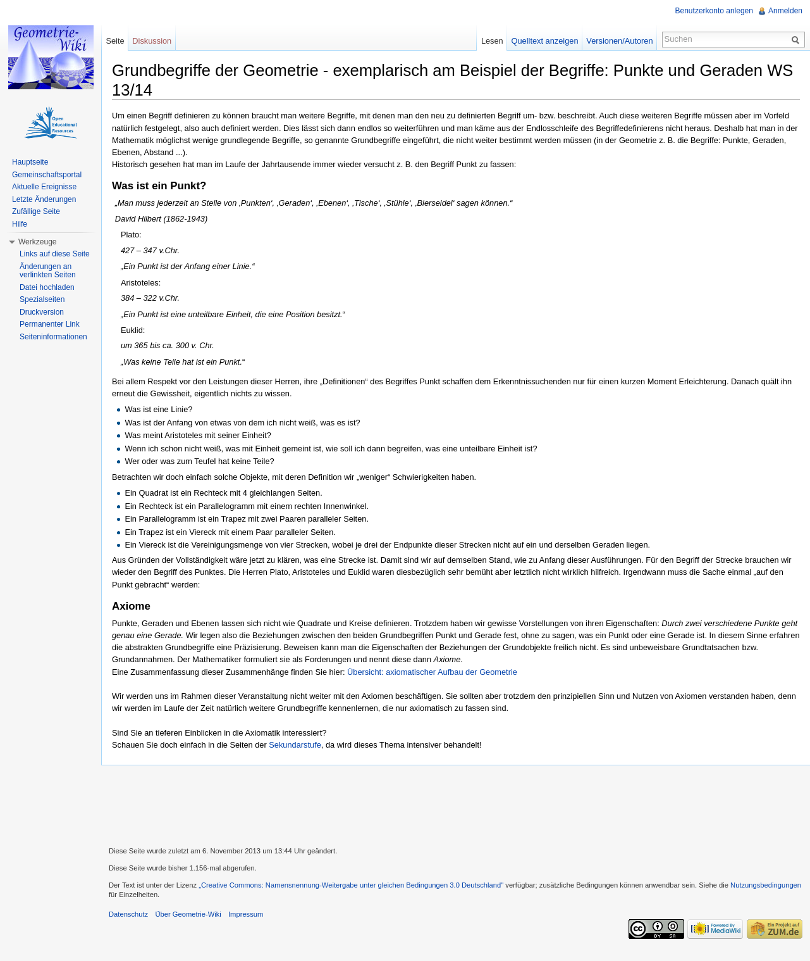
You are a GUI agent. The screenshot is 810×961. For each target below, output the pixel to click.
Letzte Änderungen (44, 199)
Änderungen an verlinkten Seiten (48, 271)
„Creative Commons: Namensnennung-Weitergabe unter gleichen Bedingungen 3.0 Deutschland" (351, 885)
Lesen (492, 41)
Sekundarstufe (295, 745)
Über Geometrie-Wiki (188, 914)
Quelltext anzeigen (545, 41)
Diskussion (151, 41)
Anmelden (785, 10)
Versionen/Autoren (619, 41)
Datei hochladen (47, 287)
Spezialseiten (42, 299)
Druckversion (42, 312)
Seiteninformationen (53, 336)
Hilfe (19, 224)
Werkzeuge (37, 241)
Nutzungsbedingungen (765, 885)
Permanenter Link (50, 324)
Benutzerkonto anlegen (714, 10)
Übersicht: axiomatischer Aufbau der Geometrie (432, 672)
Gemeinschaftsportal (47, 174)
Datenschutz (128, 914)
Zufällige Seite (36, 211)
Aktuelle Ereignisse (44, 186)
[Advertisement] (456, 804)
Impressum (245, 914)
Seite (115, 41)
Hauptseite (30, 162)
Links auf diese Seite (55, 253)
